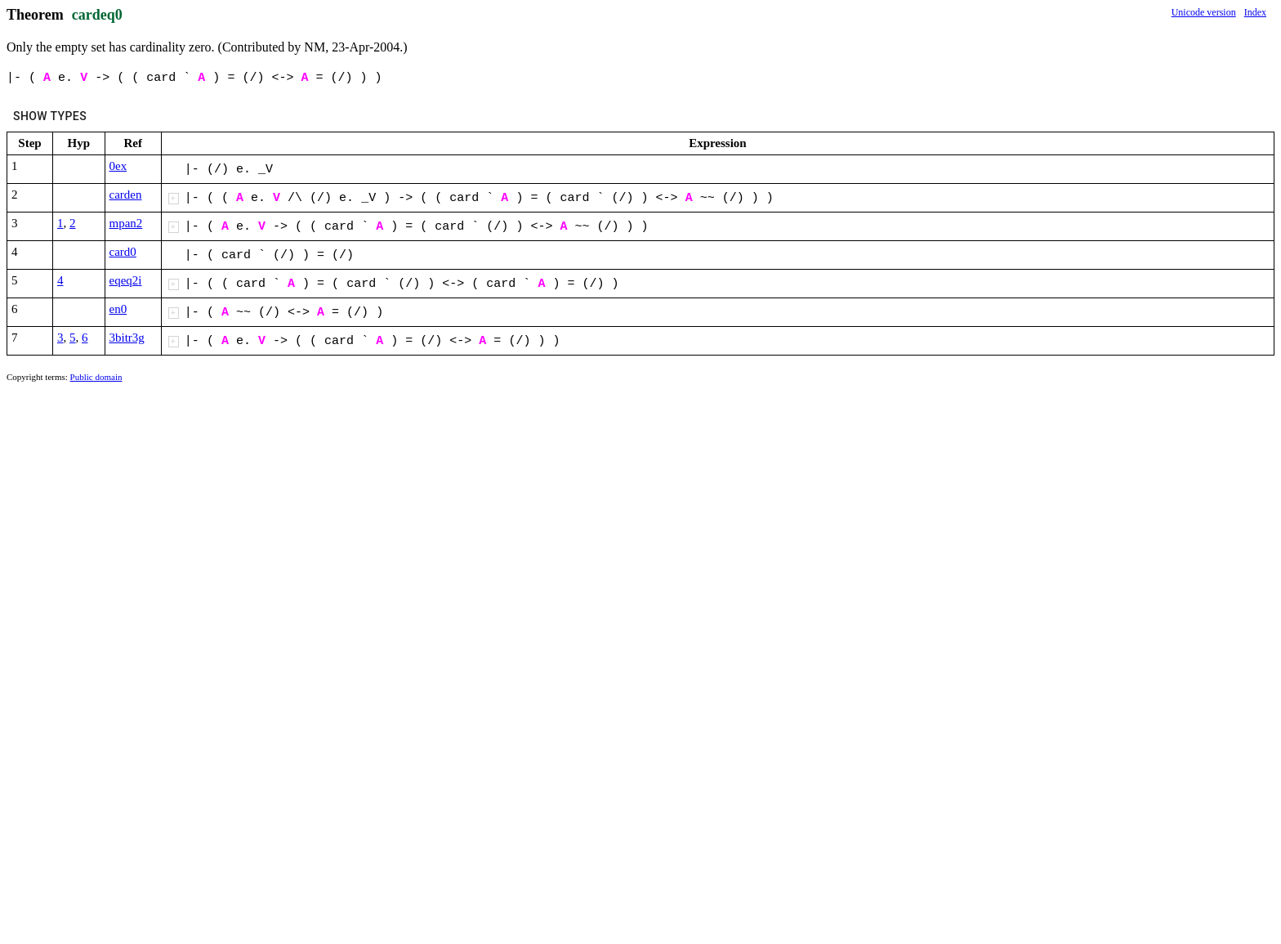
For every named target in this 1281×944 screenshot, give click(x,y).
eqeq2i (125, 280)
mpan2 (126, 223)
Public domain (96, 377)
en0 (118, 308)
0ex (118, 165)
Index (1255, 12)
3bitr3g (127, 337)
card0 (122, 251)
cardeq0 (97, 15)
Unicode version (1204, 12)
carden (125, 194)
